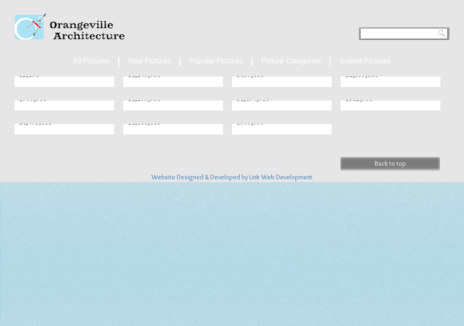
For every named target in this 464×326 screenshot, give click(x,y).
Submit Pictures (364, 61)
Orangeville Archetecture (69, 26)
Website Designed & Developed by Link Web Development (232, 177)
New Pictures (149, 61)
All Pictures (91, 61)
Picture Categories (291, 61)
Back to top (390, 163)
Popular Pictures (215, 61)
